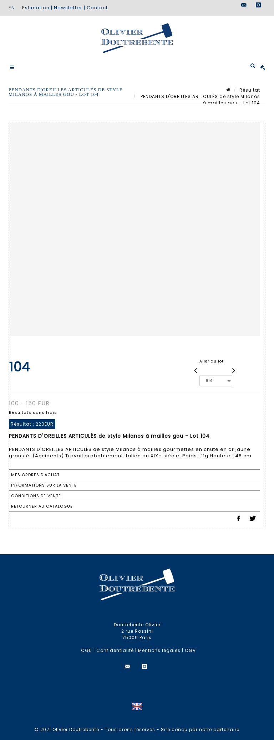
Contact (97, 7)
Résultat (249, 90)
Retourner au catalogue (42, 506)
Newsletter (68, 7)
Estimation (36, 7)
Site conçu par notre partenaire (200, 729)
